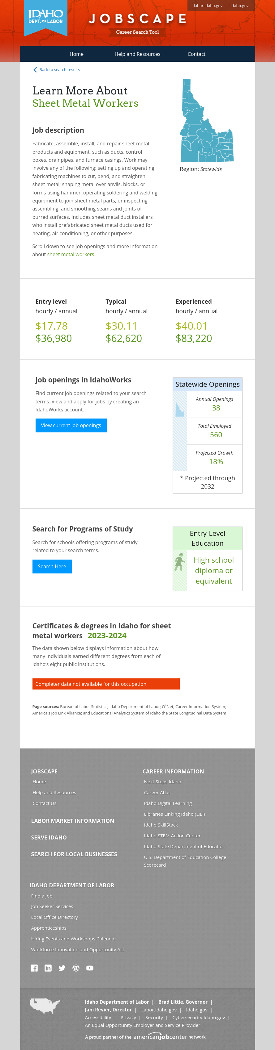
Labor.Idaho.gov (159, 1009)
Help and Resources (137, 54)
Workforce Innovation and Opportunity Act (77, 949)
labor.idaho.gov (208, 5)
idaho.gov (239, 5)
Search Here (52, 566)
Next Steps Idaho (162, 781)
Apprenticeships (49, 928)
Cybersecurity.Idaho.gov (198, 1017)
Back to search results (56, 70)
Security (154, 1017)
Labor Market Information (72, 820)
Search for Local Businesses (74, 854)
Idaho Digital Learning (168, 803)
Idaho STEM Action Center (172, 835)
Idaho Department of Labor (72, 885)
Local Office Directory (54, 917)
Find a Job (42, 896)
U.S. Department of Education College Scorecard (185, 861)
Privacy (128, 1017)
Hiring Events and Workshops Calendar (73, 938)
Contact (196, 54)
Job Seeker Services (52, 906)
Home (77, 54)
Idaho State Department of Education (185, 846)
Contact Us (45, 803)
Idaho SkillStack (161, 825)
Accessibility (98, 1017)
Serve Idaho (49, 837)
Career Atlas (157, 792)
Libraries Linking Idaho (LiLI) (174, 814)
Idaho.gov (196, 1009)
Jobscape (44, 771)
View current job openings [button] (71, 425)
